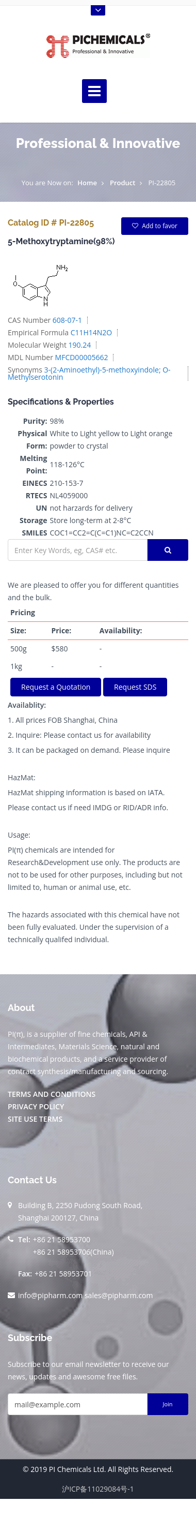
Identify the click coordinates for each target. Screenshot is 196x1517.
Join (167, 1404)
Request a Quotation (55, 687)
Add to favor (154, 225)
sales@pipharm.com (119, 1295)
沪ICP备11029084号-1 (98, 1489)
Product (123, 182)
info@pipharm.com (50, 1295)
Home (87, 182)
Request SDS (135, 687)
